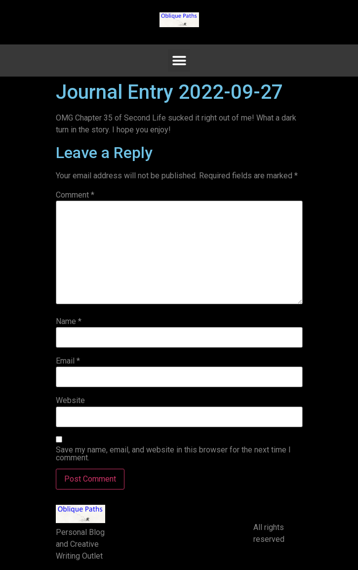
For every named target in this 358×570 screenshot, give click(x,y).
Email (68, 361)
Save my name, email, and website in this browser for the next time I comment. (173, 454)
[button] (179, 60)
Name (68, 322)
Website (70, 401)
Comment (75, 195)
